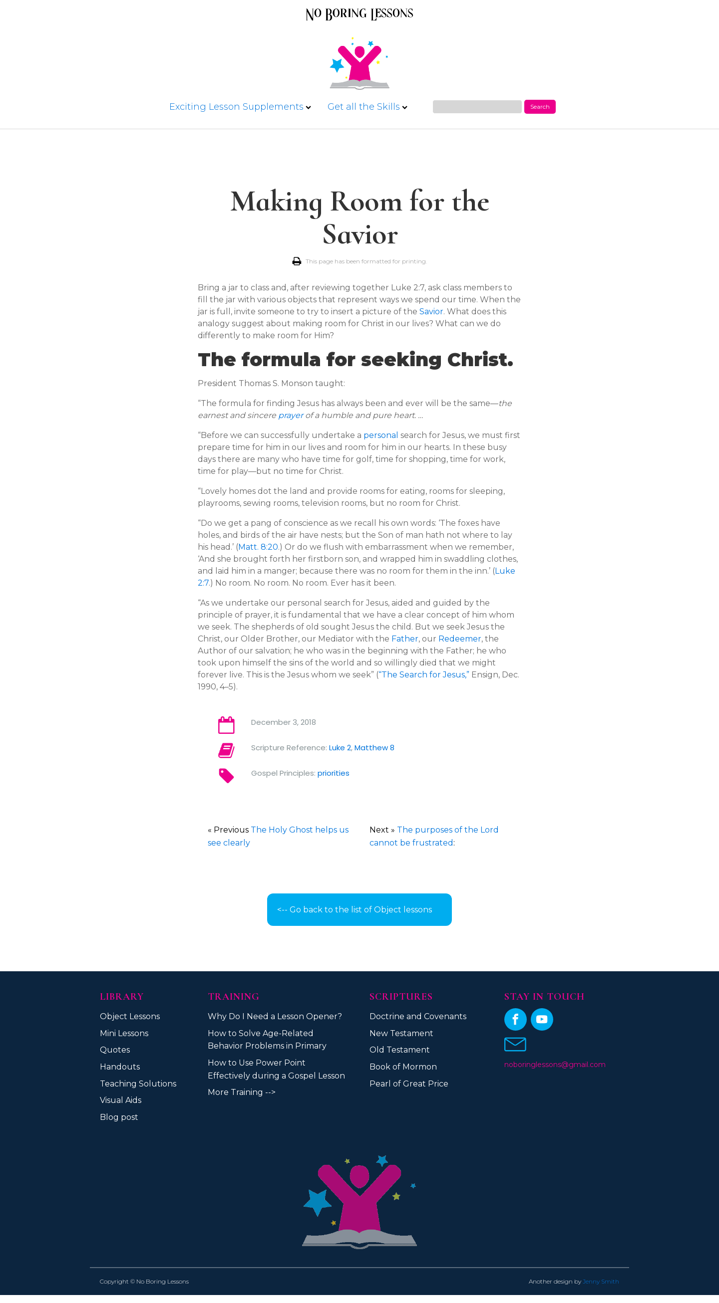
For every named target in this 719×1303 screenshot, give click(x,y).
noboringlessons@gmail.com (555, 1064)
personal (380, 435)
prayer (290, 415)
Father (404, 639)
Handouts (120, 1067)
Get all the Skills (367, 106)
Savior (431, 311)
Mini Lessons (124, 1033)
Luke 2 (340, 747)
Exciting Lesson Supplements (240, 106)
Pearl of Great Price (408, 1083)
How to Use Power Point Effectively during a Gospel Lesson (276, 1069)
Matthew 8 (374, 747)
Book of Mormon (403, 1067)
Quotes (115, 1050)
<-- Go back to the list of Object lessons (354, 909)
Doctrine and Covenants (417, 1016)
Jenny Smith (601, 1281)
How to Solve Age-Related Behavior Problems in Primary (267, 1040)
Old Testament (399, 1050)
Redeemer (459, 639)
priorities (334, 773)
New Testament (401, 1033)
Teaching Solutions (138, 1083)
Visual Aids (120, 1100)
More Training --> (242, 1092)
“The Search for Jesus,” (423, 674)
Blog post (119, 1117)
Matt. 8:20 (258, 547)
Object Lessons (130, 1016)
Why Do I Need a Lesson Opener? (275, 1016)
